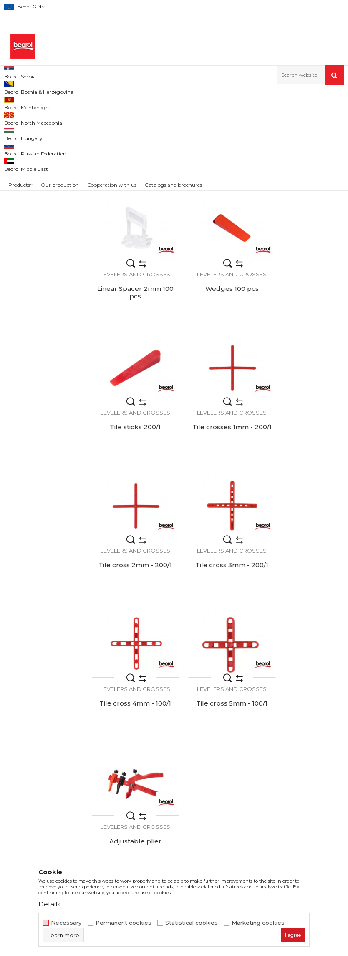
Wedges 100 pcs (130, 366)
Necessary (66, 923)
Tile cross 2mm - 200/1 (130, 495)
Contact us (165, 796)
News (157, 749)
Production (165, 761)
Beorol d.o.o (18, 102)
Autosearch (212, 116)
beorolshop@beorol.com (70, 775)
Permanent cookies (123, 923)
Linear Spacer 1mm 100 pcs (130, 242)
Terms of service (274, 737)
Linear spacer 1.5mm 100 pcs (217, 242)
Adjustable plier (218, 624)
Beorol (20, 188)
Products (49, 102)
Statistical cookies (191, 923)
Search (41, 250)
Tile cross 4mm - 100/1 (304, 495)
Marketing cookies (258, 923)
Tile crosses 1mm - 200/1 (304, 370)
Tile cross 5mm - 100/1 (130, 624)
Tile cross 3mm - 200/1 (217, 495)
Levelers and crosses (34, 136)
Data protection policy (283, 761)
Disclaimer (266, 749)
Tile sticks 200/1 (217, 366)
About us (162, 737)
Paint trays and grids (34, 146)
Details (49, 904)
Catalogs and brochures (183, 784)
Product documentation (184, 772)
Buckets (18, 156)
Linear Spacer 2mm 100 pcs (304, 242)
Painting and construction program (109, 102)
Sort (245, 116)
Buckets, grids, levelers (184, 102)
